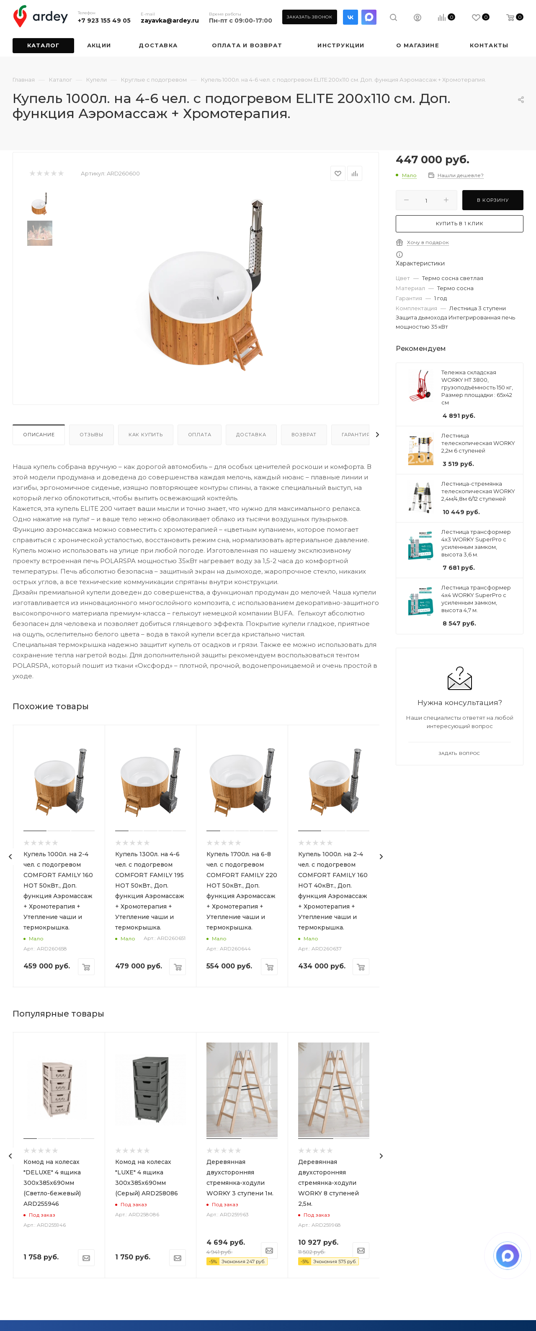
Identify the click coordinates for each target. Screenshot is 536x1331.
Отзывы (91, 435)
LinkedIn (368, 17)
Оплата (199, 435)
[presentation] (10, 856)
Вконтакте (350, 17)
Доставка (251, 435)
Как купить (146, 435)
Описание (38, 435)
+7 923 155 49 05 (104, 20)
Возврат (304, 435)
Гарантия (356, 435)
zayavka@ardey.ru (170, 20)
